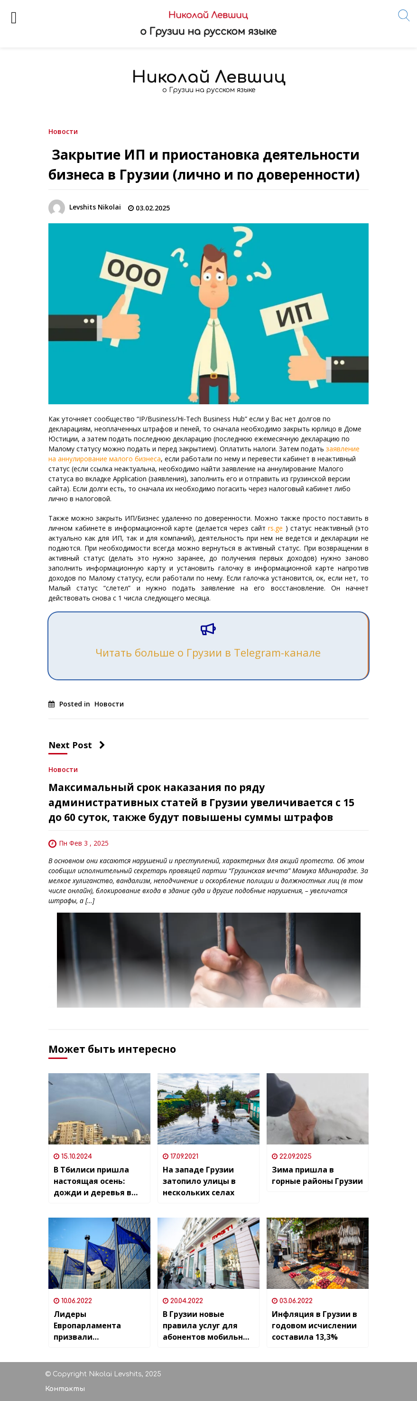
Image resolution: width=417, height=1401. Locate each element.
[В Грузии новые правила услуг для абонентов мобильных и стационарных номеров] (208, 1253)
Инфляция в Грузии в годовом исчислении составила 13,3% (314, 1325)
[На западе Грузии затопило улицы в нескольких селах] (208, 1108)
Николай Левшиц (209, 77)
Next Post (76, 745)
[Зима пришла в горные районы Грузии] (318, 1108)
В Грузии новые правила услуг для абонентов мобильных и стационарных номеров (208, 1326)
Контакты (65, 1388)
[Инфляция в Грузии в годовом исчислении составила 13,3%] (318, 1253)
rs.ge (275, 528)
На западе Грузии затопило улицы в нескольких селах (199, 1181)
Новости (63, 131)
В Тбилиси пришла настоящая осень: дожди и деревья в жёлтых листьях (92, 1181)
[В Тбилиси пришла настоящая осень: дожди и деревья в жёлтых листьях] (99, 1108)
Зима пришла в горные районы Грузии (317, 1175)
